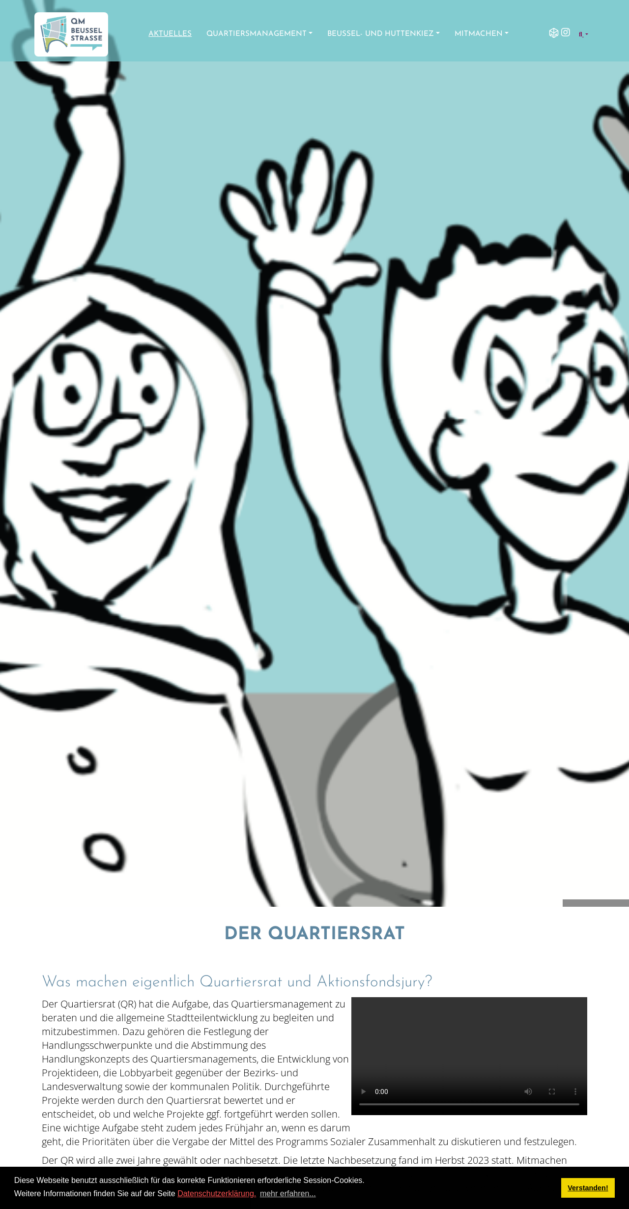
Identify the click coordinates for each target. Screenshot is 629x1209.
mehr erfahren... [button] (288, 1193)
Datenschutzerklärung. (216, 1193)
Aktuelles (170, 34)
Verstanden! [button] (588, 1188)
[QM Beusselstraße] (71, 34)
